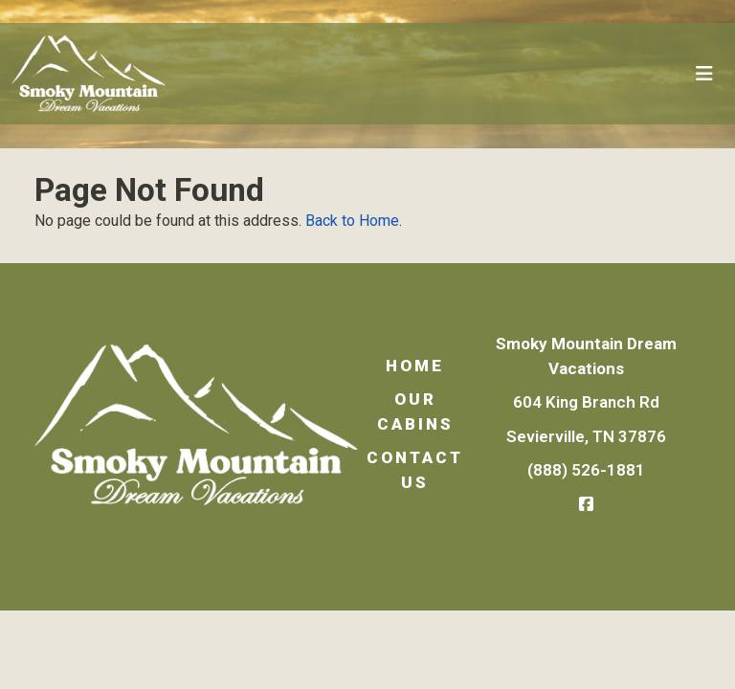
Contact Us (415, 470)
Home (415, 365)
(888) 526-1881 (586, 469)
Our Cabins (415, 411)
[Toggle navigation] (704, 73)
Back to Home (352, 220)
